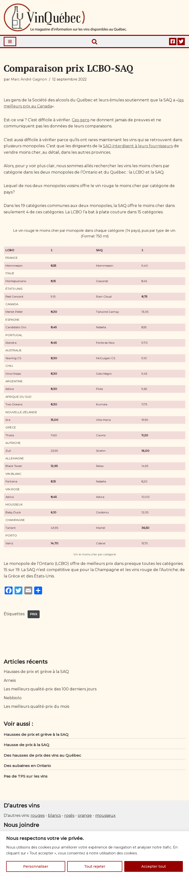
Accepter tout (153, 866)
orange (85, 816)
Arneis (10, 681)
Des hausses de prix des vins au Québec (42, 756)
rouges (38, 816)
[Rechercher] (94, 41)
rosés (69, 816)
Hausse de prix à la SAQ (26, 745)
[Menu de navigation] (10, 41)
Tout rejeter (94, 866)
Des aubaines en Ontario (27, 766)
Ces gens (80, 120)
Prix (33, 614)
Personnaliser (35, 866)
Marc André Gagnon (29, 79)
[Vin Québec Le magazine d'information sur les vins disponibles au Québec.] (65, 17)
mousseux (105, 816)
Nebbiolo (13, 698)
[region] (94, 853)
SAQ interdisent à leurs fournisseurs (139, 146)
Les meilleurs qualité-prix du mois (37, 707)
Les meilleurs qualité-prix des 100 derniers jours (50, 689)
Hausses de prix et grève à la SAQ (36, 672)
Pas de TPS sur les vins (25, 777)
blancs (54, 816)
